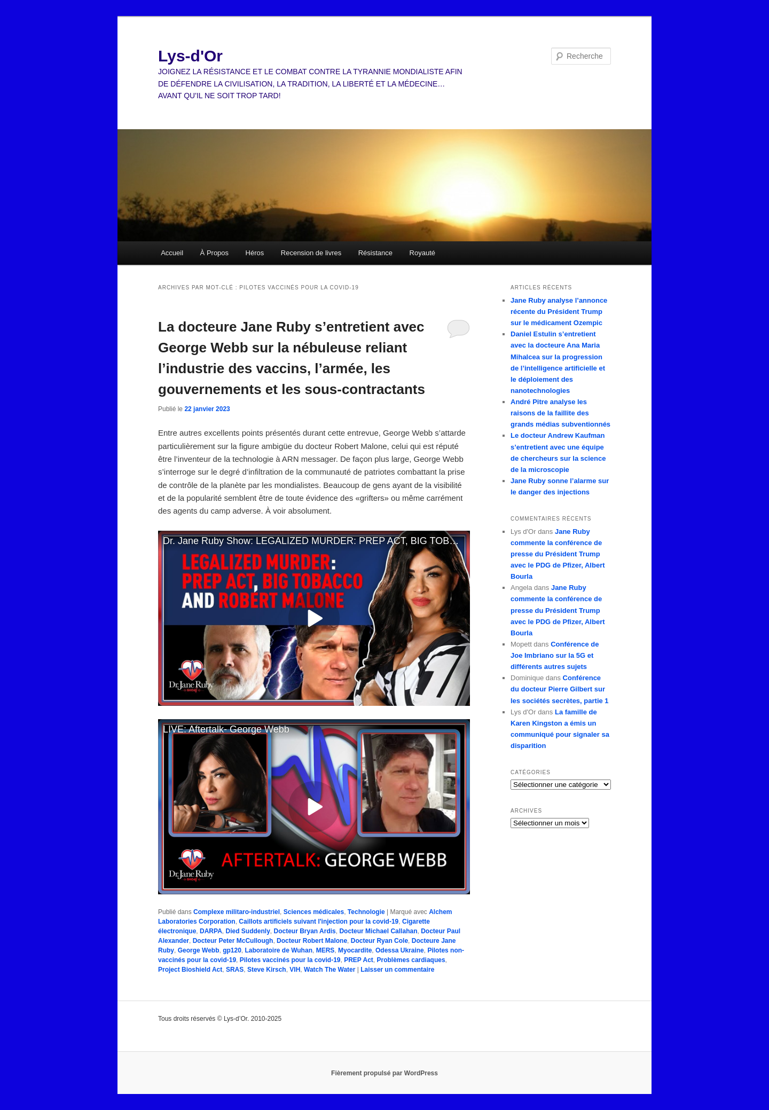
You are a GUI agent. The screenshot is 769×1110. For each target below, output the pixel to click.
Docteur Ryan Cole (379, 940)
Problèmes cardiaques (411, 960)
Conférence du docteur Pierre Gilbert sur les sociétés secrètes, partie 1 (560, 689)
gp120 (232, 950)
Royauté (422, 253)
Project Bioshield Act (190, 969)
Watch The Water (329, 969)
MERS (325, 950)
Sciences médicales (314, 912)
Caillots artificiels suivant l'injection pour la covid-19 (318, 921)
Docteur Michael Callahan (378, 931)
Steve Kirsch (266, 969)
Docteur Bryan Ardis (305, 931)
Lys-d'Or (190, 56)
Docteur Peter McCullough (233, 940)
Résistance (375, 253)
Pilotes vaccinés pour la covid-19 (290, 960)
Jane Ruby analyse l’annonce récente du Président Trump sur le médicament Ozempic (559, 311)
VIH (294, 969)
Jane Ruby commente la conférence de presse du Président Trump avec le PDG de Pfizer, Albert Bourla (558, 554)
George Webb (198, 950)
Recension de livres (311, 253)
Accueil (172, 253)
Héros (255, 253)
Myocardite (355, 950)
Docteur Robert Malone (312, 940)
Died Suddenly (247, 931)
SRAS (235, 969)
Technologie (366, 912)
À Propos (214, 253)
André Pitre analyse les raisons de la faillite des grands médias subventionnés (560, 413)
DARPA (211, 931)
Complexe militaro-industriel (236, 912)
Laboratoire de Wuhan (278, 950)
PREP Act (358, 960)
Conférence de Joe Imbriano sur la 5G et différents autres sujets (555, 655)
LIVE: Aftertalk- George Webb (226, 729)
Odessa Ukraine (399, 950)
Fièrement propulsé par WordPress (384, 1073)
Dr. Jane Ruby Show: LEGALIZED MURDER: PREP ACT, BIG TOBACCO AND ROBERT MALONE (316, 541)
